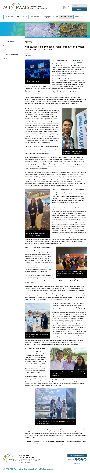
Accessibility (77, 463)
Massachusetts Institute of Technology (29, 459)
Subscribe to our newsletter (13, 54)
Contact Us (70, 459)
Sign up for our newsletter (77, 455)
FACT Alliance (22, 17)
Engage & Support (51, 17)
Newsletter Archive (10, 50)
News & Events (66, 17)
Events (5, 58)
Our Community (35, 17)
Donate (79, 9)
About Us (78, 17)
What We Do (9, 17)
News (28, 42)
